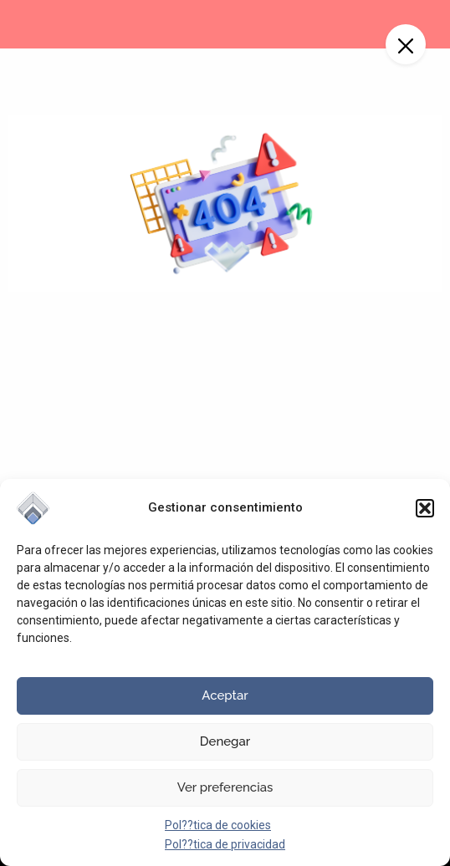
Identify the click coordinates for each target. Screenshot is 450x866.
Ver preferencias (225, 787)
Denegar (225, 741)
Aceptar (225, 695)
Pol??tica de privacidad (225, 844)
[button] (425, 508)
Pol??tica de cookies (218, 825)
